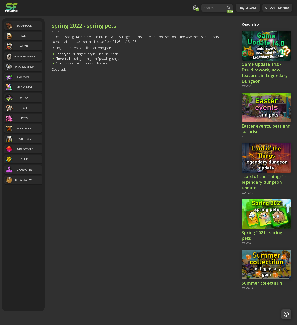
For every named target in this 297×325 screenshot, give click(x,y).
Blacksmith (18, 77)
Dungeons (18, 128)
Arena (17, 46)
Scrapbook (18, 25)
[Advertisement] (23, 248)
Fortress (18, 139)
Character (18, 169)
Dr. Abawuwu (19, 180)
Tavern (17, 36)
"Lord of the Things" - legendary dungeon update (264, 182)
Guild (16, 159)
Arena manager (20, 56)
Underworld (19, 149)
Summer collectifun (262, 283)
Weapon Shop (19, 67)
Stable (17, 108)
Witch (17, 97)
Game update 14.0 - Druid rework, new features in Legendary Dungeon (265, 72)
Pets (16, 118)
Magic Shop (18, 87)
